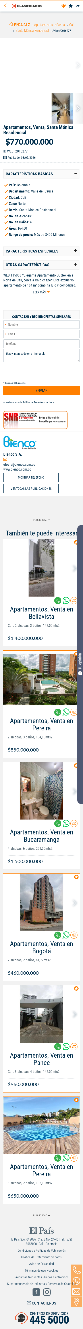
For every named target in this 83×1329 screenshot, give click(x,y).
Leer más (39, 292)
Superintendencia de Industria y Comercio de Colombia (41, 1284)
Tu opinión (80, 664)
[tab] (41, 174)
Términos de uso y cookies (41, 1271)
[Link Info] (41, 621)
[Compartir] (78, 6)
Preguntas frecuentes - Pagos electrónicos (41, 1277)
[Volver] (7, 5)
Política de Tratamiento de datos (38, 402)
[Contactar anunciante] (73, 602)
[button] (41, 174)
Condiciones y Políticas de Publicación (41, 1251)
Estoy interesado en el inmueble (41, 355)
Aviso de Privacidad (41, 1264)
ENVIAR (41, 390)
